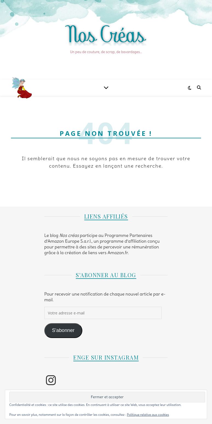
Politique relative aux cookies (148, 414)
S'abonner (63, 330)
